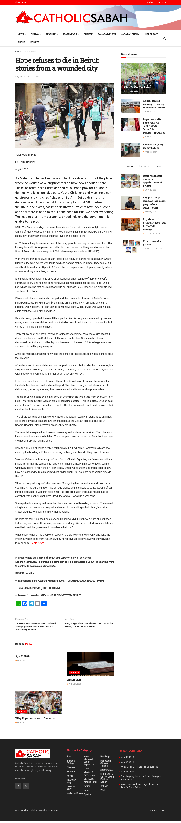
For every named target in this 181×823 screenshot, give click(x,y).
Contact (25, 2)
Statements (69, 34)
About (17, 2)
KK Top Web (53, 813)
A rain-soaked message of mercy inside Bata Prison (154, 104)
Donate (34, 42)
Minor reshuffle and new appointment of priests (152, 180)
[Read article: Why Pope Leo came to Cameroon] (38, 705)
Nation (87, 788)
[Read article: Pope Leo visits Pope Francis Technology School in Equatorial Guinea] (130, 124)
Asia (69, 759)
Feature (51, 34)
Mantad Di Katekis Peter (90, 783)
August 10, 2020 (22, 76)
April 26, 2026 (22, 663)
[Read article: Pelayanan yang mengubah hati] (130, 150)
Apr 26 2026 (22, 658)
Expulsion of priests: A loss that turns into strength (154, 224)
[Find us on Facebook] (18, 788)
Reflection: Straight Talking (105, 766)
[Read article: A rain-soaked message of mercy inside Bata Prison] (130, 106)
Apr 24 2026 (127, 773)
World (103, 792)
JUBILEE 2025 (151, 34)
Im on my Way (71, 783)
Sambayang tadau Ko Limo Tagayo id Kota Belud (141, 84)
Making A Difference (89, 776)
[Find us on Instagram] (26, 788)
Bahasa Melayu (107, 34)
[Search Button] (164, 38)
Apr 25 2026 (74, 682)
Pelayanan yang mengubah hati (153, 146)
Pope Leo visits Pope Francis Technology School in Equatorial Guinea (154, 126)
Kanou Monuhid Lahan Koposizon (89, 763)
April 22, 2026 (150, 152)
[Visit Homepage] (73, 17)
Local (86, 771)
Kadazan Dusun (130, 34)
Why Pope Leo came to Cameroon (35, 720)
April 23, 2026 (131, 91)
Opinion (35, 34)
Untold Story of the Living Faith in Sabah (107, 780)
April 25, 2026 (74, 686)
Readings (74, 675)
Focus (33, 51)
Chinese (88, 34)
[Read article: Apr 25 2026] (90, 666)
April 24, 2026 (22, 725)
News (21, 34)
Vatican (104, 788)
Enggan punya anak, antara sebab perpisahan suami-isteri (154, 202)
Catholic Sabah (29, 813)
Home (18, 51)
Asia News (38, 543)
